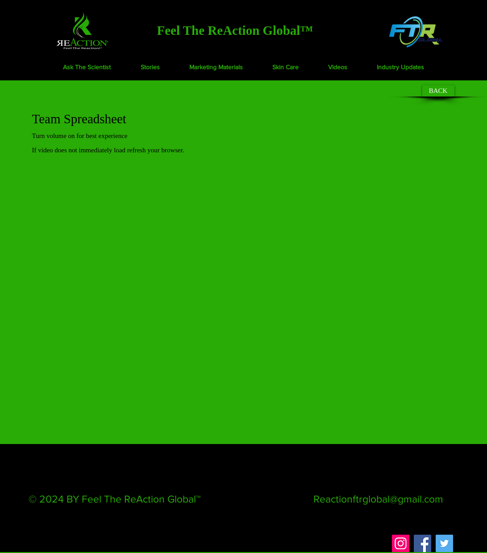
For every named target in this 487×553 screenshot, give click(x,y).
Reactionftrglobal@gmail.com (378, 499)
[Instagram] (400, 543)
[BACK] (438, 90)
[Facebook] (422, 543)
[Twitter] (444, 543)
